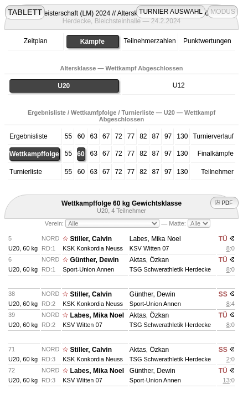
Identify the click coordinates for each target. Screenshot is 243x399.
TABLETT (25, 12)
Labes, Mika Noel (155, 239)
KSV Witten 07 (149, 248)
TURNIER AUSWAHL (171, 12)
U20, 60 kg (23, 248)
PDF (225, 203)
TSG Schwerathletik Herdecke (170, 269)
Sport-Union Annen (88, 269)
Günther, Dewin (94, 260)
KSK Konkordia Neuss (93, 248)
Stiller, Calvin (91, 239)
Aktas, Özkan (149, 260)
